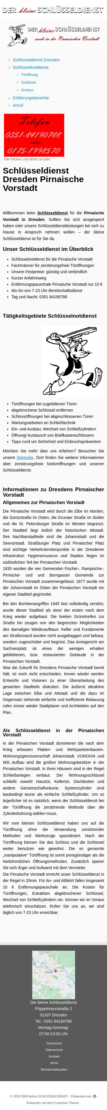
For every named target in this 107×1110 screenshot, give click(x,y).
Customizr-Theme (66, 1103)
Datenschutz (54, 1049)
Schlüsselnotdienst (31, 67)
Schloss (27, 90)
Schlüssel (28, 82)
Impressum (54, 1043)
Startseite (25, 457)
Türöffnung (29, 75)
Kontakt (54, 1056)
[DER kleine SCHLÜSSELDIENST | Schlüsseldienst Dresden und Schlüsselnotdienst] (53, 10)
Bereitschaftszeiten (54, 1069)
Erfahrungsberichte (31, 97)
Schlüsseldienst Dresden (36, 59)
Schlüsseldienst (52, 213)
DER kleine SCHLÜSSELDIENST (44, 1096)
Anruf (18, 105)
